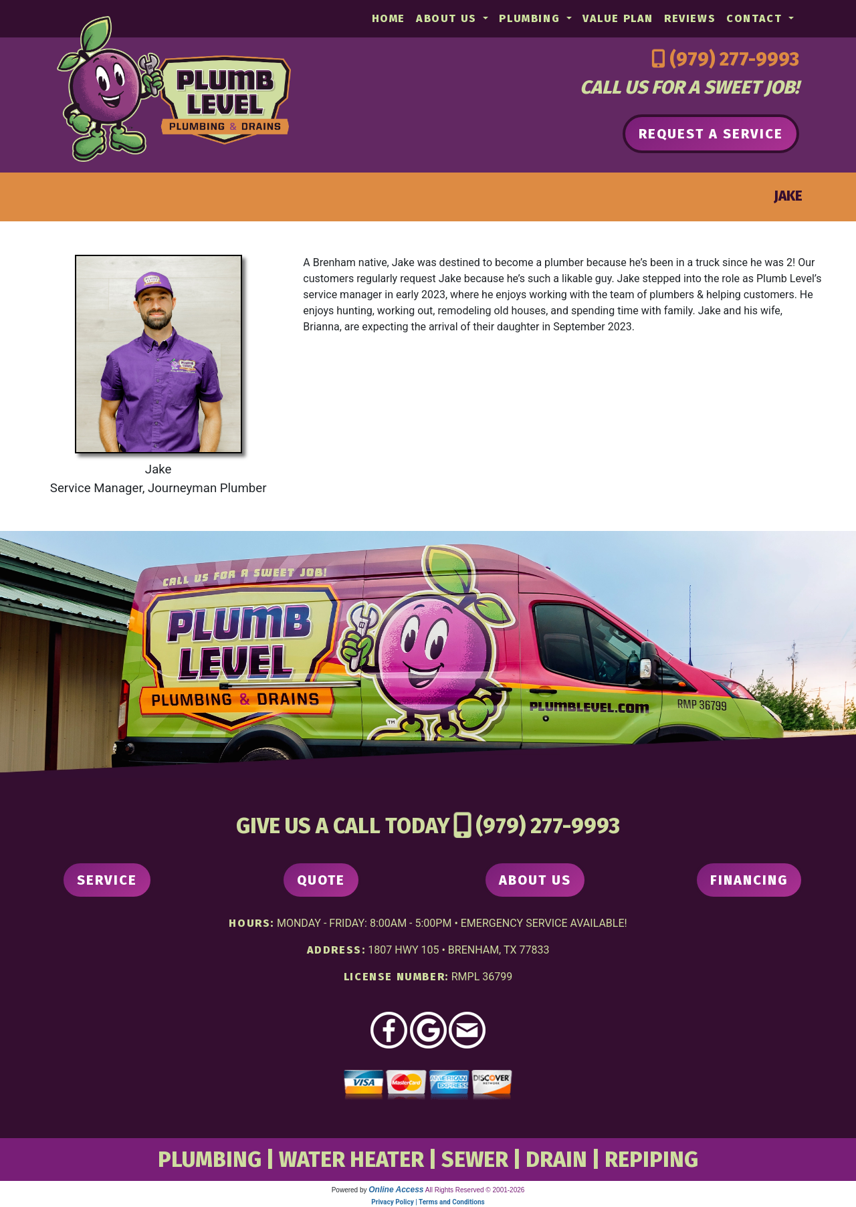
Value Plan (617, 18)
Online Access (395, 1189)
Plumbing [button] (531, 18)
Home (388, 18)
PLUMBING (209, 1159)
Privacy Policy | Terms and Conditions (427, 1202)
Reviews (690, 18)
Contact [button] (756, 18)
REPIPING (651, 1159)
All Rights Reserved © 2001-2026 (475, 1190)
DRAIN (556, 1159)
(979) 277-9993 (734, 59)
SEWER (474, 1159)
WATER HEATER (351, 1159)
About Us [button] (448, 18)
